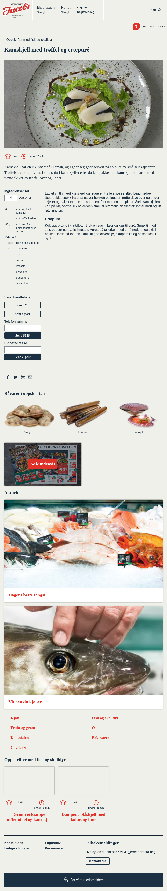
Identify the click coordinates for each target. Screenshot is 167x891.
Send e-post (22, 357)
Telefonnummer (16, 321)
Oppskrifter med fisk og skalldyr (29, 39)
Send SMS (22, 335)
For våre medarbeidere (83, 879)
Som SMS (22, 305)
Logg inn (82, 7)
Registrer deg (85, 12)
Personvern (54, 848)
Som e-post (22, 314)
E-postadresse (15, 343)
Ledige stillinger (17, 848)
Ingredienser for (16, 191)
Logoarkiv (52, 843)
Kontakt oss (13, 843)
